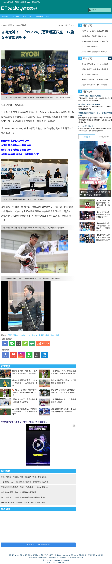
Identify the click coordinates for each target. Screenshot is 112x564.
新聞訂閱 (35, 2)
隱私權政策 (82, 555)
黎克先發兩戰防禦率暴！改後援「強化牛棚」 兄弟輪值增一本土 (24, 383)
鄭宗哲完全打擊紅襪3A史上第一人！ (95, 52)
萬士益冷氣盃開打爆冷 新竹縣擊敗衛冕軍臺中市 (19, 492)
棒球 (24, 16)
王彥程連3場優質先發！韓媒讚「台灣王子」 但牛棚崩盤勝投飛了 (24, 411)
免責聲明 (100, 555)
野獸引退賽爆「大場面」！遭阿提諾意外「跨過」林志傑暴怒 (23, 477)
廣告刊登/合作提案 (47, 555)
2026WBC (16, 16)
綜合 (47, 16)
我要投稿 (11, 555)
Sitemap (65, 555)
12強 (28, 335)
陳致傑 (34, 335)
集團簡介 (36, 555)
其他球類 (39, 16)
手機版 (17, 2)
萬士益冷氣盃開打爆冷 (90, 46)
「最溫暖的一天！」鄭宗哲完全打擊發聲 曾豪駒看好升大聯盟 (24, 482)
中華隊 (22, 335)
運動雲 (20, 8)
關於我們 (27, 555)
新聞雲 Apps (25, 2)
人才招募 (19, 555)
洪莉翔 (15, 335)
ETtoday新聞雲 (7, 2)
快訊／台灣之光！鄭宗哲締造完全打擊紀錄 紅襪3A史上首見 (24, 392)
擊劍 (52, 335)
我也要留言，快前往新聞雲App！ (38, 545)
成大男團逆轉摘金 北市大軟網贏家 (95, 64)
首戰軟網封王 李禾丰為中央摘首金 (95, 69)
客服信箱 (58, 555)
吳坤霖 (41, 335)
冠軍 (10, 335)
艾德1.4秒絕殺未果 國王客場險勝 (94, 85)
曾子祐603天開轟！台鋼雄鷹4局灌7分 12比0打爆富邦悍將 (23, 502)
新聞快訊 (5, 16)
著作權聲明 (91, 555)
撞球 (47, 335)
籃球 (31, 16)
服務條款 (73, 555)
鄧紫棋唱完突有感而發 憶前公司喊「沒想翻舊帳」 (24, 422)
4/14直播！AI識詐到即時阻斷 (89, 104)
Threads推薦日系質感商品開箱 (89, 96)
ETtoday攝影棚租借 (85, 126)
